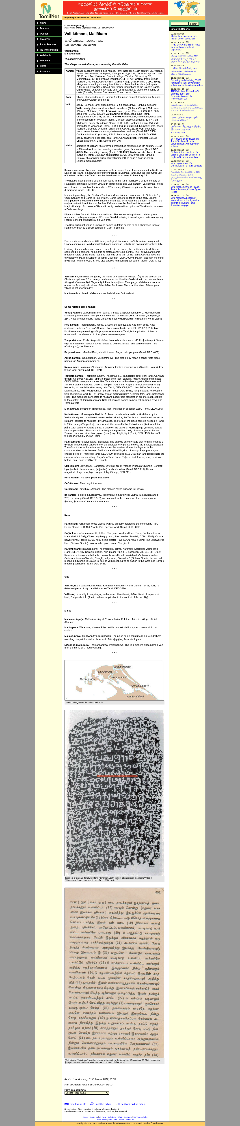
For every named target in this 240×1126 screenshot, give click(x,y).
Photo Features (48, 44)
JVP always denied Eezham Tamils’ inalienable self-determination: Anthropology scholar (185, 142)
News (43, 23)
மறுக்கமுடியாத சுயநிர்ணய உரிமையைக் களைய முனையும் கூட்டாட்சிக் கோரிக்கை (187, 108)
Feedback (45, 60)
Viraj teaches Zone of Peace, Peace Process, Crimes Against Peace (186, 189)
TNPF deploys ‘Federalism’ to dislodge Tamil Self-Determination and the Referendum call (185, 95)
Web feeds (45, 55)
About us (45, 71)
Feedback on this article (132, 1104)
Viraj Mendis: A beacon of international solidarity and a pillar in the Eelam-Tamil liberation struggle (185, 202)
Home (43, 66)
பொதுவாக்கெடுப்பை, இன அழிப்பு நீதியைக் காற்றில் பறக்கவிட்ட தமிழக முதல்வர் (185, 58)
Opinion (44, 33)
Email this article (77, 1104)
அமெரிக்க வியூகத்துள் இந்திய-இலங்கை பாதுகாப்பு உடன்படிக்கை (186, 129)
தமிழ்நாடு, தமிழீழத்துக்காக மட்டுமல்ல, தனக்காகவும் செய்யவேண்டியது (185, 71)
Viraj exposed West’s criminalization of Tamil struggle (186, 164)
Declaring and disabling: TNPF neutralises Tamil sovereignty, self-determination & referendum (187, 82)
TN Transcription (49, 50)
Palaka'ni (45, 39)
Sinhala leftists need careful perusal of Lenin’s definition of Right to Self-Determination (186, 154)
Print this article (103, 1104)
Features (45, 28)
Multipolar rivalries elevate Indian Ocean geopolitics (184, 37)
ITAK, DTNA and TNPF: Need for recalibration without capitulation (185, 47)
